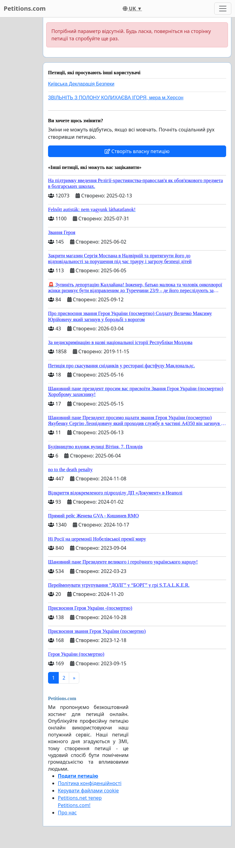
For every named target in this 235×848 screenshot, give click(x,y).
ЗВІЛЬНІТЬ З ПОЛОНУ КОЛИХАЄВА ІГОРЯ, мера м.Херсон (115, 97)
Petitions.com (25, 8)
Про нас (67, 812)
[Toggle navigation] (222, 8)
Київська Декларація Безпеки (81, 83)
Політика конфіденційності (89, 783)
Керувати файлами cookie (88, 790)
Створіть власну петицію (137, 151)
